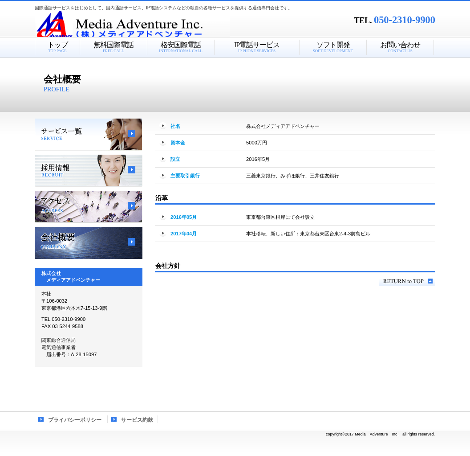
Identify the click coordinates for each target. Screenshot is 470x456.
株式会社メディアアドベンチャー (146, 24)
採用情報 (88, 171)
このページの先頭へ (407, 281)
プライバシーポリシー (74, 420)
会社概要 (88, 243)
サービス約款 (137, 420)
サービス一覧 (88, 135)
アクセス (88, 207)
